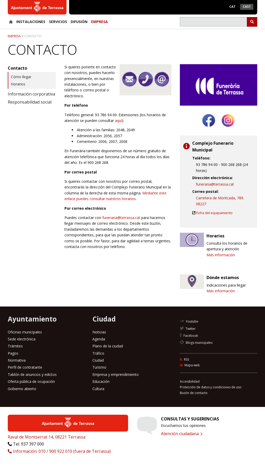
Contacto (32, 36)
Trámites (15, 346)
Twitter (188, 328)
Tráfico (98, 353)
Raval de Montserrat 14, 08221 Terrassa (46, 437)
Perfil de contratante (25, 367)
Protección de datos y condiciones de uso (210, 387)
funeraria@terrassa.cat (121, 217)
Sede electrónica (21, 339)
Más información (221, 254)
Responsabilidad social (29, 102)
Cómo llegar (21, 76)
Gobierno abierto (22, 388)
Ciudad (98, 360)
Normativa (17, 360)
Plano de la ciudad (107, 346)
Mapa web (190, 365)
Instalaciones (30, 21)
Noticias (99, 332)
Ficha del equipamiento (214, 212)
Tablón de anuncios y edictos (32, 374)
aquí (118, 120)
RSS (184, 359)
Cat (232, 6)
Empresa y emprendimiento (115, 374)
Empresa (99, 21)
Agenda (98, 339)
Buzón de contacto (194, 393)
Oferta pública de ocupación (31, 381)
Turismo (99, 367)
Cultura (98, 388)
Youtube (189, 321)
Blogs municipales (196, 342)
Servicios (58, 21)
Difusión (79, 21)
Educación (100, 381)
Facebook (189, 335)
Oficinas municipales (25, 332)
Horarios (18, 84)
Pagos (13, 353)
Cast (247, 6)
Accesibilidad (190, 381)
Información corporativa (31, 94)
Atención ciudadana (181, 433)
